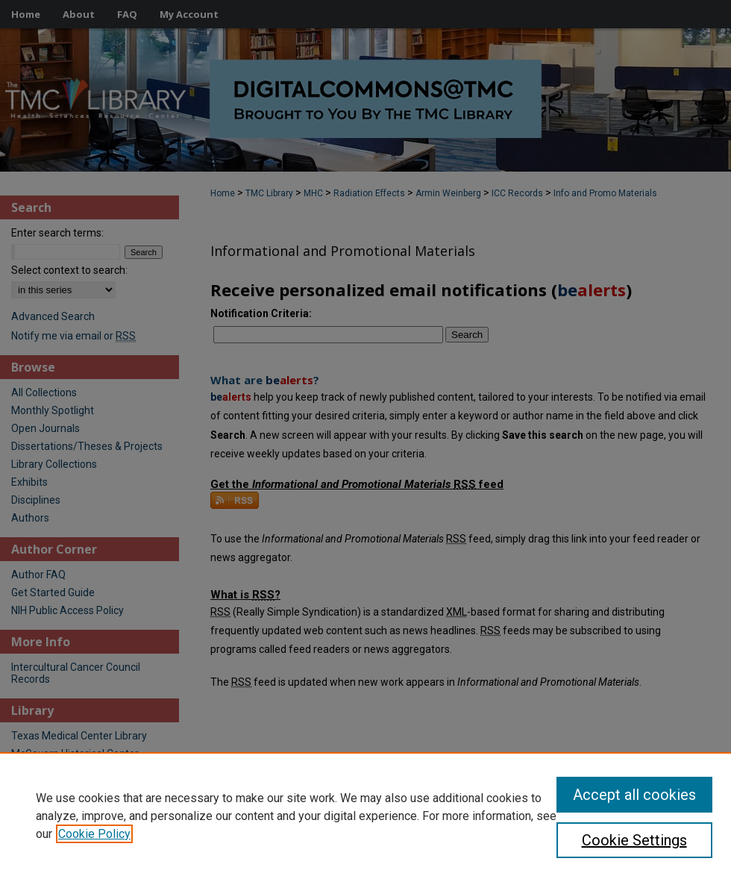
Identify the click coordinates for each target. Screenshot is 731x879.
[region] (365, 815)
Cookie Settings (634, 840)
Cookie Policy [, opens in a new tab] (94, 834)
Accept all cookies (634, 795)
